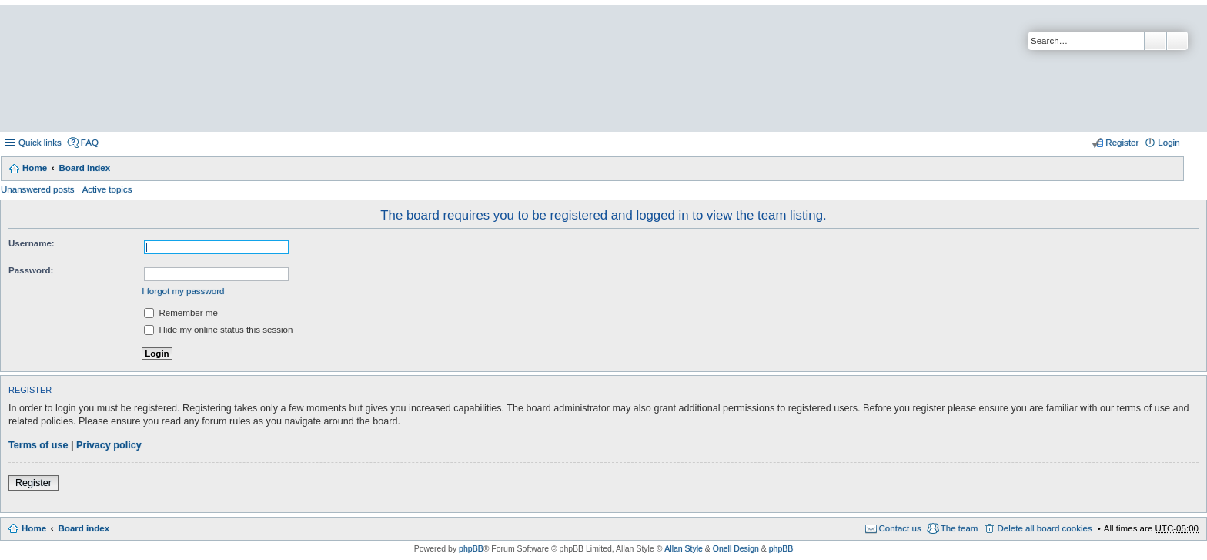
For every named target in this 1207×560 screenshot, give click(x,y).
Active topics (107, 189)
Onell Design (736, 548)
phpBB (471, 548)
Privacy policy (109, 445)
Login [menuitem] (1168, 142)
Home (34, 168)
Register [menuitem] (1121, 142)
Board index (84, 168)
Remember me (181, 312)
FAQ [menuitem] (90, 142)
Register (33, 483)
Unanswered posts (38, 189)
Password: (30, 270)
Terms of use (38, 445)
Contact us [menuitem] (900, 528)
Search (1155, 41)
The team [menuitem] (959, 528)
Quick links (40, 142)
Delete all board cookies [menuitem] (1044, 528)
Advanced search (1177, 41)
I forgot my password (183, 291)
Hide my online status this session (218, 329)
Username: (31, 243)
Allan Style (683, 548)
